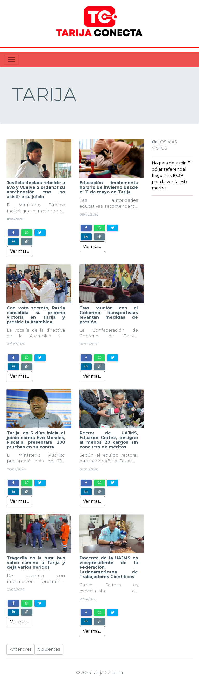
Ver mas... (19, 251)
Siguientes (49, 649)
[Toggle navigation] (11, 59)
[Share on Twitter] (40, 232)
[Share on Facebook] (13, 232)
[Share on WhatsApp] (26, 232)
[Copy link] (26, 241)
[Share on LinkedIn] (13, 241)
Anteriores (20, 649)
